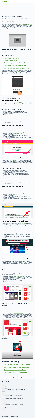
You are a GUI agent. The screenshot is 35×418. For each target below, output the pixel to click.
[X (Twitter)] (14, 377)
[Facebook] (6, 377)
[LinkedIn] (29, 377)
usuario (10, 27)
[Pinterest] (21, 377)
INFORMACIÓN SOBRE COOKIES (14, 416)
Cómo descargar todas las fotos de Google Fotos (17, 367)
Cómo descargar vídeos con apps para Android (16, 68)
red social (6, 26)
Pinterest (29, 24)
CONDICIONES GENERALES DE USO (5, 416)
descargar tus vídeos (22, 24)
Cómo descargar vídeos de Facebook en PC (16, 372)
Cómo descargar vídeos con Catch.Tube (15, 65)
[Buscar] (31, 1)
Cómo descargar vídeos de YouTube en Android (17, 364)
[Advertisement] (17, 9)
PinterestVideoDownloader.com (17, 116)
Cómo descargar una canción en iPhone (15, 370)
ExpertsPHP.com (15, 175)
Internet (13, 21)
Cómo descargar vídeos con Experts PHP (15, 63)
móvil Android (21, 261)
